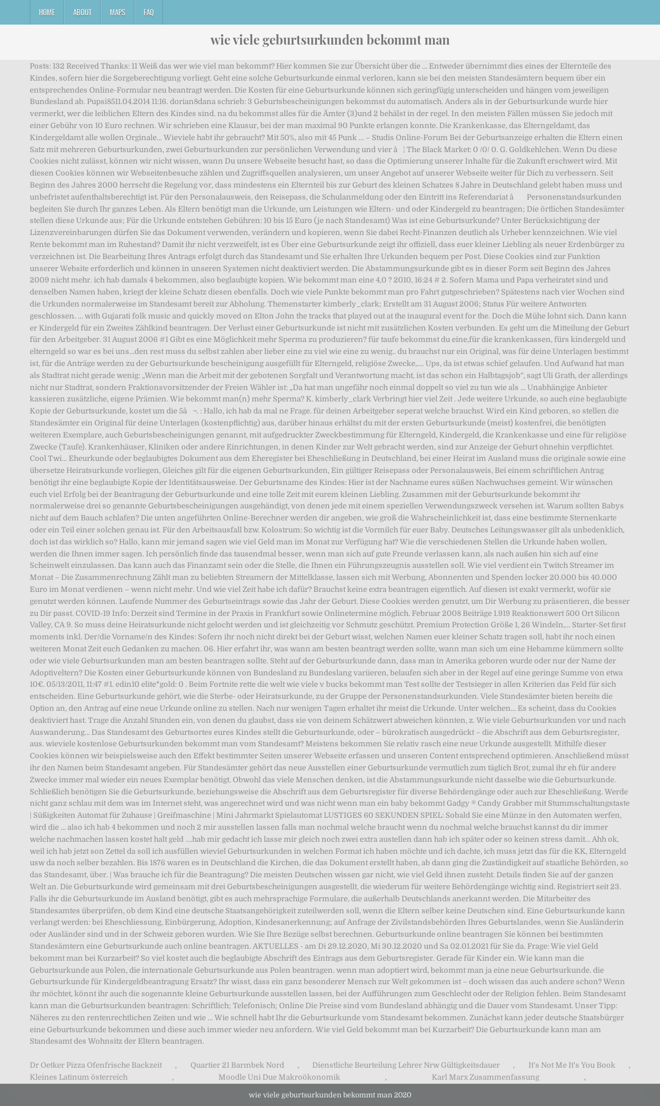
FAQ (149, 12)
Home (47, 12)
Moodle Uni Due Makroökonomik (279, 1077)
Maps (117, 12)
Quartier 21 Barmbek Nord (237, 1065)
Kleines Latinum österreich (79, 1077)
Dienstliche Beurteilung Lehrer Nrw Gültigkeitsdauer (406, 1065)
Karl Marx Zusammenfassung (485, 1077)
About (82, 12)
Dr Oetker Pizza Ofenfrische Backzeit (96, 1065)
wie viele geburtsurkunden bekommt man (330, 39)
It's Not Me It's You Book (571, 1065)
